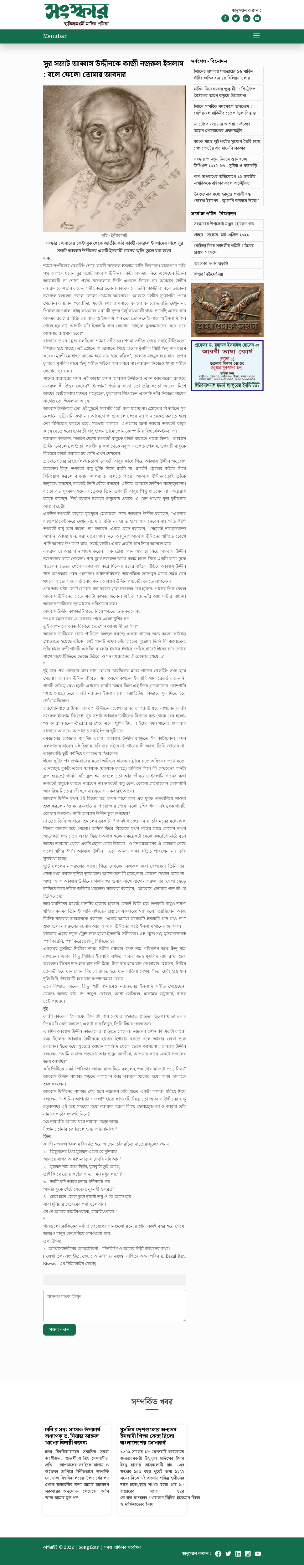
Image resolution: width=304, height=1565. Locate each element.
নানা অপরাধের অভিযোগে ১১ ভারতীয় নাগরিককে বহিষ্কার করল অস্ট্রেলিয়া (224, 180)
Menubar (55, 36)
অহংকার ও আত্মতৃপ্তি (211, 263)
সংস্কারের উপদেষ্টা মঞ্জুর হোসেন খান (224, 224)
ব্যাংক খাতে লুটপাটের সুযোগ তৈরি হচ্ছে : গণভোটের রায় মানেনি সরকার (227, 145)
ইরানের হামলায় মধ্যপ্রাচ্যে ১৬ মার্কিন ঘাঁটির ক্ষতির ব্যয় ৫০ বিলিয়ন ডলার (223, 75)
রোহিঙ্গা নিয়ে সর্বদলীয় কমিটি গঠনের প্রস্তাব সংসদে (224, 249)
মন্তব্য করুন (59, 1329)
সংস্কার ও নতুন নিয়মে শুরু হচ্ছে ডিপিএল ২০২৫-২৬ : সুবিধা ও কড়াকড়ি (225, 162)
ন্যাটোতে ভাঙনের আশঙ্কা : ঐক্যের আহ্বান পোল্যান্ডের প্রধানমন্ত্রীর (222, 127)
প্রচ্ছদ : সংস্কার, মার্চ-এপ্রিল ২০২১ (221, 235)
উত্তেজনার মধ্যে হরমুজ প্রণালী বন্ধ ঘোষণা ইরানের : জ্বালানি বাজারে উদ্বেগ (226, 197)
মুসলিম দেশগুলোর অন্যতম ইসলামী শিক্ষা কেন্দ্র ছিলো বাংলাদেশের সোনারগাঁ (148, 1436)
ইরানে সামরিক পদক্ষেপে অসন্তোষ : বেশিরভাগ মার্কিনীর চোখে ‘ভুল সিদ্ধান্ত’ (225, 110)
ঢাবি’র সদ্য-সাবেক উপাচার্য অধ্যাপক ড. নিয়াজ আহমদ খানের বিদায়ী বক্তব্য (72, 1436)
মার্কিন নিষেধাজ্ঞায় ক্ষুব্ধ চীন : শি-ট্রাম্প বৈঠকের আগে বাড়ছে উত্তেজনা (224, 92)
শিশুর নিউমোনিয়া (208, 274)
